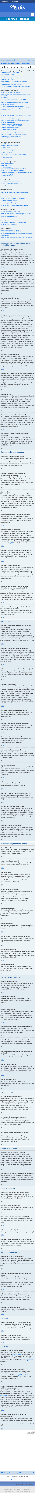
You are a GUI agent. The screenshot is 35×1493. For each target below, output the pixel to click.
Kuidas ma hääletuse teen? (7, 122)
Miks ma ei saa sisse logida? (8, 79)
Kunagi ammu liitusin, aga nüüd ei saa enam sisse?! (14, 81)
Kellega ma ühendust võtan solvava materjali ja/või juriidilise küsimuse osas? (16, 234)
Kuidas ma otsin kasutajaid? (8, 204)
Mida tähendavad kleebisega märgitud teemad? (13, 154)
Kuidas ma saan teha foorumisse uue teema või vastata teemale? (15, 116)
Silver (20, 1488)
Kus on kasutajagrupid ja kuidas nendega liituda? (13, 168)
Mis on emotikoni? (5, 147)
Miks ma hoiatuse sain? (6, 131)
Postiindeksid (5, 1)
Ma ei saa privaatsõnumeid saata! (9, 181)
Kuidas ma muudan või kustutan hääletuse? (12, 126)
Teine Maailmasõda (8, 1488)
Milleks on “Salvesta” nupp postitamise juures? (13, 134)
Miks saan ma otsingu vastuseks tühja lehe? (12, 202)
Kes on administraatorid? (7, 163)
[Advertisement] (17, 39)
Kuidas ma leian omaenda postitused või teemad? (14, 205)
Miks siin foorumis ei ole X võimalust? (10, 232)
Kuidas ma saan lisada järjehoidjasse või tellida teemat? (15, 213)
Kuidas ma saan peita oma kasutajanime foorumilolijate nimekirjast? (15, 94)
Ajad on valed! (4, 97)
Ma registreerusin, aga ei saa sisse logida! (11, 78)
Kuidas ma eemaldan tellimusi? (9, 216)
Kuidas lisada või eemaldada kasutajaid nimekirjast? (14, 192)
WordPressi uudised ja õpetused (21, 1491)
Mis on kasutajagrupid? (6, 167)
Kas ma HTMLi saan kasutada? (9, 145)
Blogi (17, 1484)
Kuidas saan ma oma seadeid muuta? (10, 92)
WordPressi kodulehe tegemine (12, 1489)
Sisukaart (22, 1484)
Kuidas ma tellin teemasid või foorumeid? (11, 215)
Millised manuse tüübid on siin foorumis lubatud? (13, 222)
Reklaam (31, 1484)
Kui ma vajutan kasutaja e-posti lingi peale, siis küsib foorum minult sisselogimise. (16, 108)
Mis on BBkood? (4, 144)
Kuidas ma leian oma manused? (9, 224)
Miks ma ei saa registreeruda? (8, 76)
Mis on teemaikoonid (6, 157)
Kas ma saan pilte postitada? (8, 149)
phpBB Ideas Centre (23, 1375)
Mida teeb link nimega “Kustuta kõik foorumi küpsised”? (15, 86)
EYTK (22, 1489)
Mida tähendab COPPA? (7, 74)
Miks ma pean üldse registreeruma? (10, 72)
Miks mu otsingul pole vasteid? (8, 200)
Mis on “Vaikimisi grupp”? (7, 174)
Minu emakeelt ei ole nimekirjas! (9, 101)
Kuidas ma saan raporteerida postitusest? (11, 132)
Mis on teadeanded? (6, 152)
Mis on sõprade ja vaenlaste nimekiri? (10, 191)
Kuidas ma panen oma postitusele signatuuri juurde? (14, 120)
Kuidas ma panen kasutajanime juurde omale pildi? (14, 102)
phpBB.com (29, 1360)
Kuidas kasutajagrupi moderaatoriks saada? (12, 170)
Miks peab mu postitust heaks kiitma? (10, 136)
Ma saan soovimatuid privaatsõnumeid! (11, 183)
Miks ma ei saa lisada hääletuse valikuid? (11, 124)
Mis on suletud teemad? (7, 156)
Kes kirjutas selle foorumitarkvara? (9, 230)
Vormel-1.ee (27, 1489)
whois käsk (3, 1395)
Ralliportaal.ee (9, 1491)
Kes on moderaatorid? (6, 165)
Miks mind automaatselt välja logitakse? (11, 84)
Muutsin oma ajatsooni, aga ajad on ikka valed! (13, 99)
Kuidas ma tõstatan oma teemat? (9, 138)
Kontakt (26, 1484)
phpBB (11, 543)
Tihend (16, 1488)
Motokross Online (26, 1488)
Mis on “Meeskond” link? (7, 175)
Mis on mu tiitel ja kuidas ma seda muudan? (12, 106)
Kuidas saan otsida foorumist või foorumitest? (12, 198)
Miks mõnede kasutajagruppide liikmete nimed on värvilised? (17, 172)
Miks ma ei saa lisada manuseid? (9, 129)
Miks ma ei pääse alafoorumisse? (9, 127)
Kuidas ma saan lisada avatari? (9, 104)
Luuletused (14, 1)
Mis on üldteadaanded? (6, 151)
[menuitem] (16, 60)
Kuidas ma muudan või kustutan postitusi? (12, 119)
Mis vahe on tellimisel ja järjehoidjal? (10, 211)
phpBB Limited (16, 1354)
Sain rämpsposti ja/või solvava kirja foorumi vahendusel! (15, 185)
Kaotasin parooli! (5, 83)
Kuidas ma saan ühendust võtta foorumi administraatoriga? (16, 237)
